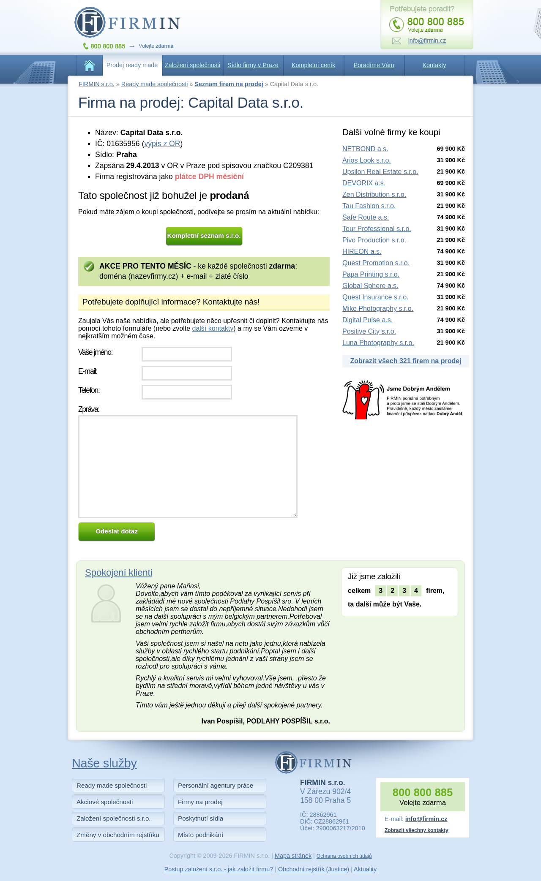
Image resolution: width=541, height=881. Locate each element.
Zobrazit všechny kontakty (416, 830)
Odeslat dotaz (117, 531)
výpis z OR (162, 143)
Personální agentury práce (215, 785)
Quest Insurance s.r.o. (375, 297)
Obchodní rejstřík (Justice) (313, 869)
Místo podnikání (200, 834)
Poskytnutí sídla (200, 818)
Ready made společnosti (154, 84)
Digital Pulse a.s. (367, 320)
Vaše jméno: (95, 352)
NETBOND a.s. (365, 148)
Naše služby (104, 763)
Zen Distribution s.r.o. (374, 194)
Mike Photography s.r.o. (377, 308)
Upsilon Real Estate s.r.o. (380, 171)
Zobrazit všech (405, 360)
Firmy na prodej (200, 801)
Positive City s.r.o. (369, 331)
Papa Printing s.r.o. (370, 274)
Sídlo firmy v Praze (253, 65)
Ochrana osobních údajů (344, 856)
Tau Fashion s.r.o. (369, 205)
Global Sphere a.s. (370, 285)
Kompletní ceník (313, 65)
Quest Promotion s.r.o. (376, 262)
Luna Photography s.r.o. (378, 342)
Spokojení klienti (118, 572)
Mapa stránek (293, 855)
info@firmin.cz (426, 819)
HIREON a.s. (361, 251)
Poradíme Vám (374, 65)
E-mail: (87, 371)
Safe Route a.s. (365, 217)
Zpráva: (88, 409)
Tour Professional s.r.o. (376, 228)
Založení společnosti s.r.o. (114, 818)
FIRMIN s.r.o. (97, 84)
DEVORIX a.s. (363, 183)
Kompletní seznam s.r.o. (204, 235)
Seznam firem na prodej (228, 84)
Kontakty (434, 65)
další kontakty (212, 328)
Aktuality (365, 869)
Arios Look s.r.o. (366, 160)
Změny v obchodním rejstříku (118, 834)
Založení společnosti (192, 65)
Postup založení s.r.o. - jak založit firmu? (218, 869)
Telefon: (88, 390)
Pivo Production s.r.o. (374, 240)
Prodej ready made (132, 65)
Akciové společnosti (105, 801)
